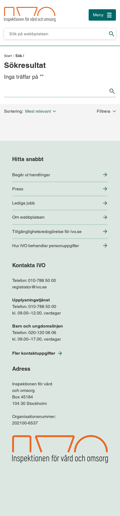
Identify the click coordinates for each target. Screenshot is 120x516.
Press (17, 188)
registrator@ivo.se (29, 287)
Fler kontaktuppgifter (33, 353)
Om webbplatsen (28, 217)
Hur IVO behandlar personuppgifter (45, 245)
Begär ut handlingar (31, 174)
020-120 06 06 (42, 332)
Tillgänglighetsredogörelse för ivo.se (47, 231)
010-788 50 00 (42, 280)
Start (8, 56)
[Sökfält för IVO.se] (55, 34)
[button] (41, 111)
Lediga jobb (23, 203)
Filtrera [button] (106, 111)
